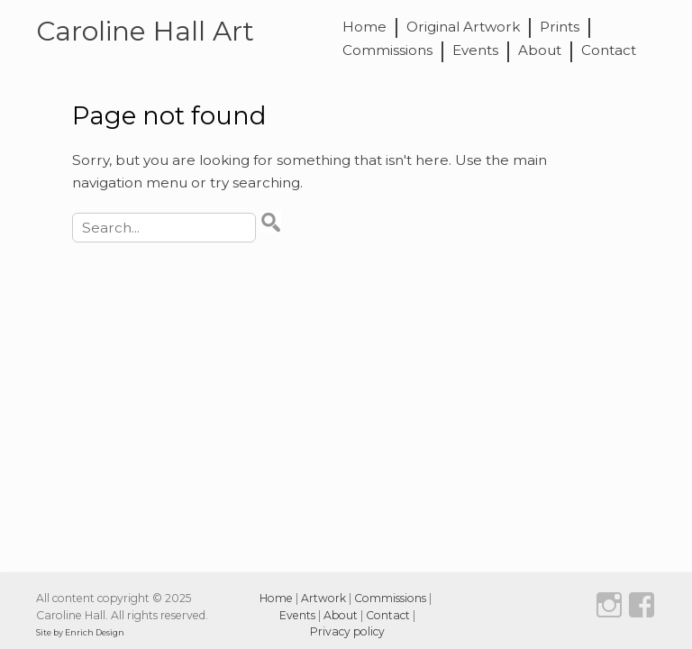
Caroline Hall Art (145, 30)
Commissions (387, 51)
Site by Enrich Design (80, 632)
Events (475, 51)
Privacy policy (347, 631)
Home (364, 27)
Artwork (323, 598)
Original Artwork (463, 27)
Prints (559, 27)
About (539, 51)
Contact (608, 51)
